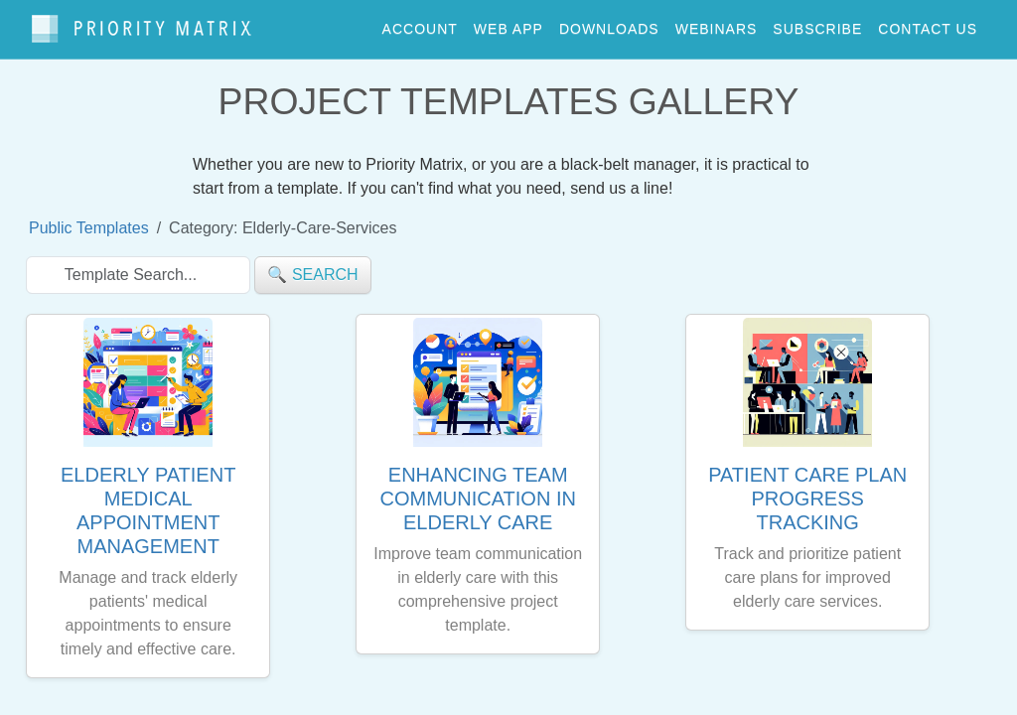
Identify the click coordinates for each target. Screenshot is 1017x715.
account (420, 24)
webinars (716, 24)
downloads (609, 24)
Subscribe (817, 24)
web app (508, 24)
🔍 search (312, 265)
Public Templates (89, 219)
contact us (927, 24)
